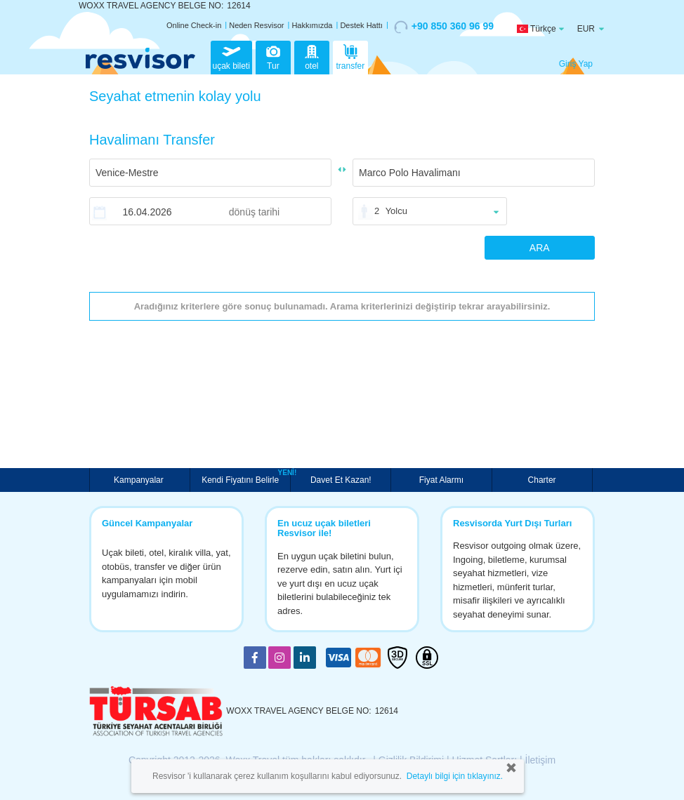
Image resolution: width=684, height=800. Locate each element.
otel (311, 56)
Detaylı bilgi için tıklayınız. (455, 776)
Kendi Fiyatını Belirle (242, 478)
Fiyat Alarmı (441, 480)
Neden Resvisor (256, 25)
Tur (273, 56)
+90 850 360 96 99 (444, 26)
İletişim (540, 760)
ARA (540, 247)
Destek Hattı (361, 25)
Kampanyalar (140, 480)
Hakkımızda (311, 25)
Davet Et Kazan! (340, 480)
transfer (350, 56)
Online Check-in (193, 25)
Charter (542, 480)
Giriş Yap (576, 64)
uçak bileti (231, 56)
